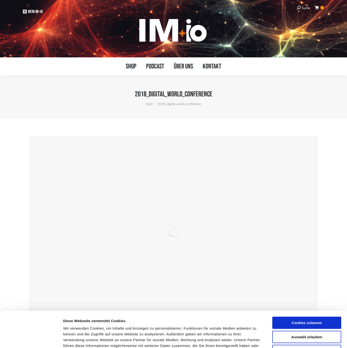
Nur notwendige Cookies (307, 317)
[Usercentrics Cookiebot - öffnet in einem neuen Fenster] (31, 338)
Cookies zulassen (307, 289)
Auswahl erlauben (306, 303)
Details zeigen (255, 338)
